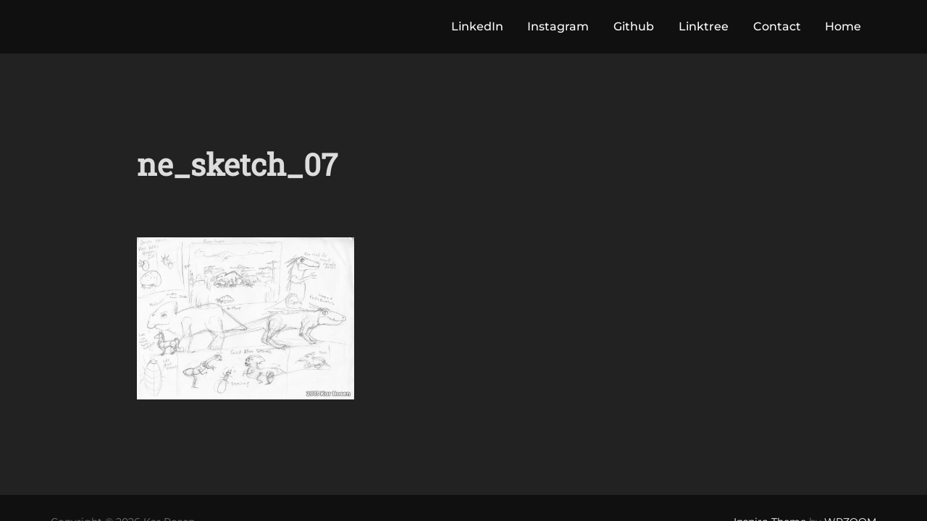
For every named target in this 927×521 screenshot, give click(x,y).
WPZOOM (850, 468)
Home (843, 26)
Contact (777, 26)
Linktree (704, 26)
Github (633, 26)
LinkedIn (477, 26)
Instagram (558, 26)
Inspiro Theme (770, 468)
